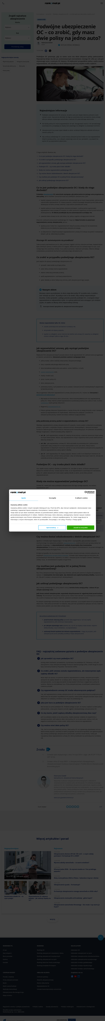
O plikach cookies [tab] (81, 498)
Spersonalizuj (52, 527)
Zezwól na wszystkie (81, 527)
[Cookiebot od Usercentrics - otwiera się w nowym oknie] (86, 492)
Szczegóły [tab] (52, 498)
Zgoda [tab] (23, 498)
